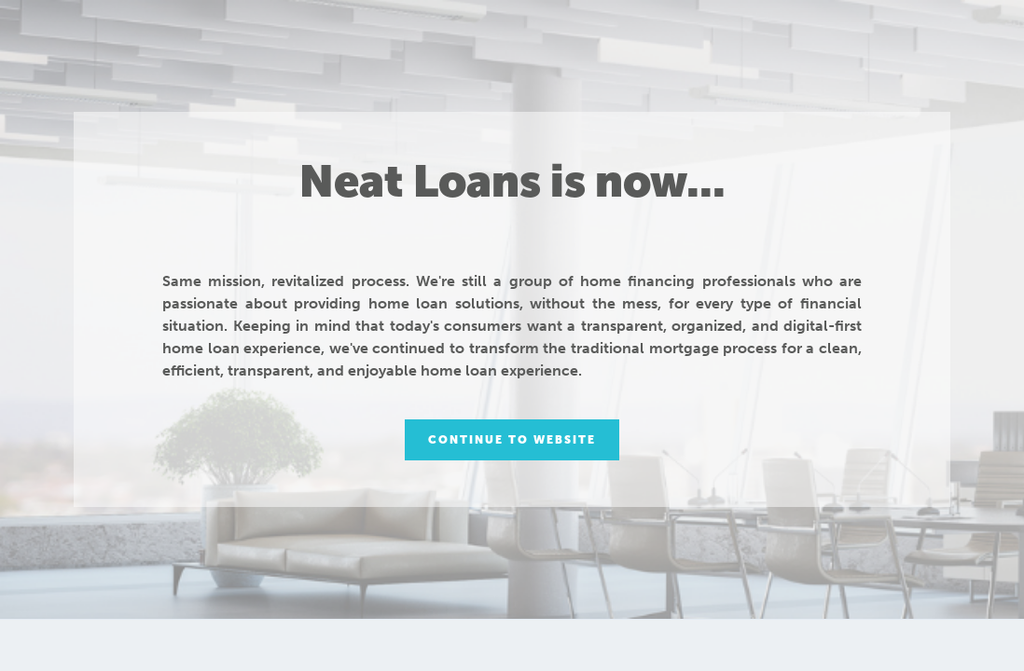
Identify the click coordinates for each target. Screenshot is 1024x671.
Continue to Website (512, 439)
